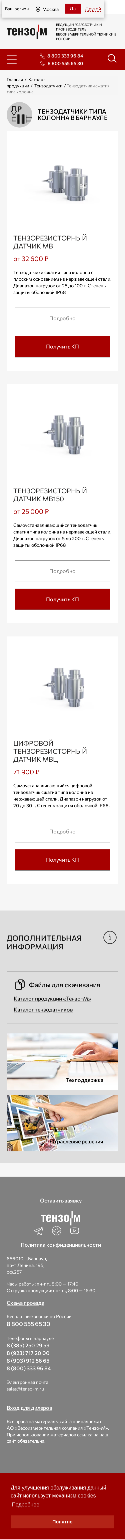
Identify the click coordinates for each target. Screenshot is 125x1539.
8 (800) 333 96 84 (29, 1368)
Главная (15, 79)
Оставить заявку (61, 1200)
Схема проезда (25, 1302)
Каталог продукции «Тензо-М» (52, 998)
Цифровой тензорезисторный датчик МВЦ (50, 751)
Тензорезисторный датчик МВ (50, 242)
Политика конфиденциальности (61, 1244)
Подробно (62, 318)
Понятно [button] (62, 1521)
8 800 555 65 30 (65, 63)
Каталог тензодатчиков (43, 1009)
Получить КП (62, 346)
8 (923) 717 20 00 (28, 1353)
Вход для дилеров (29, 1407)
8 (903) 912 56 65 (28, 1360)
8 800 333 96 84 (65, 55)
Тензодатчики (48, 85)
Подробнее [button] (25, 1504)
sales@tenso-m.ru (25, 1389)
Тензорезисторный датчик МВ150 (50, 495)
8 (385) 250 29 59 (28, 1345)
